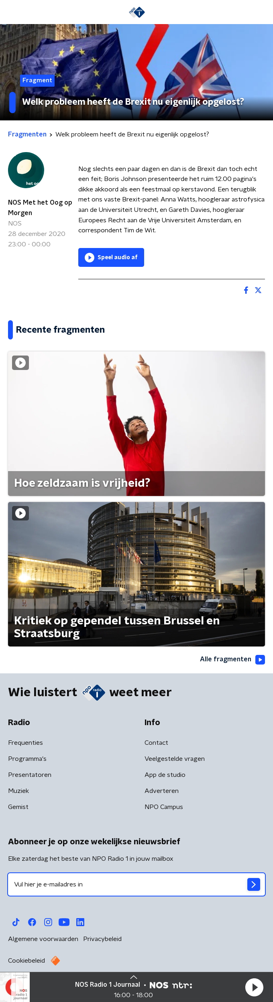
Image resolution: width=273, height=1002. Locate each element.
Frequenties (25, 743)
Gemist (18, 807)
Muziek (18, 791)
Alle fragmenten (232, 660)
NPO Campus (164, 807)
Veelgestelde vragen (175, 759)
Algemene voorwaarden (43, 939)
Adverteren (162, 791)
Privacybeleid (102, 939)
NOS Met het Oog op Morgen (40, 207)
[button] (254, 987)
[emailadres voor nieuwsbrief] (136, 884)
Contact (156, 743)
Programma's (27, 759)
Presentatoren (29, 775)
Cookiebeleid (26, 960)
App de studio (165, 775)
